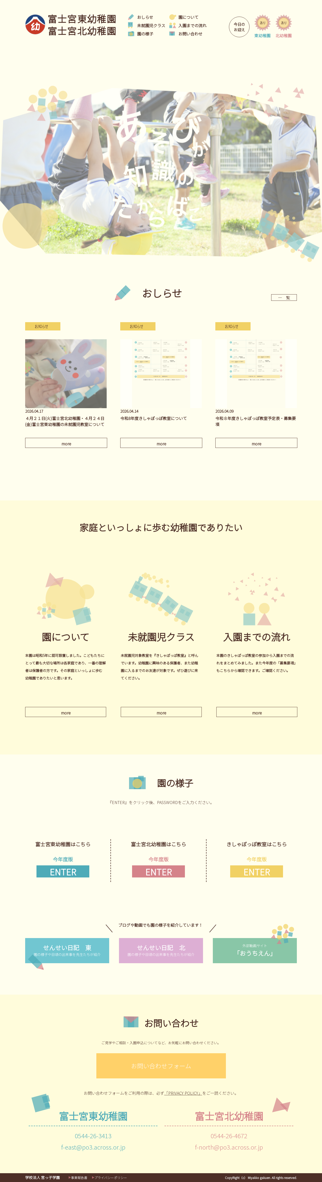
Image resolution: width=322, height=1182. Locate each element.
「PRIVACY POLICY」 (183, 1093)
